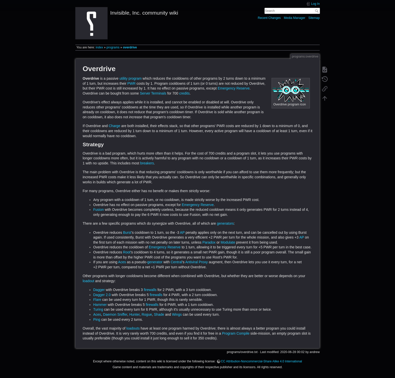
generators (225, 223)
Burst (127, 232)
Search (317, 11)
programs (113, 47)
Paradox (208, 242)
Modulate (228, 242)
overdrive (130, 47)
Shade (159, 314)
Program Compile (235, 333)
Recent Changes (269, 18)
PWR (131, 83)
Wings (177, 314)
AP (182, 232)
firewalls (150, 290)
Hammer (100, 305)
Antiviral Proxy (196, 262)
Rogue (147, 314)
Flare (97, 300)
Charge (114, 126)
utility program (130, 78)
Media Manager (294, 18)
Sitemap (314, 18)
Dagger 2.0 (102, 295)
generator (154, 262)
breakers (147, 163)
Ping (96, 319)
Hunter (134, 314)
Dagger (99, 290)
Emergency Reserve (234, 88)
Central (176, 262)
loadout (88, 281)
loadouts (133, 328)
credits (184, 93)
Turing (98, 309)
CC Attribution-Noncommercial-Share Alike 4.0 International (261, 361)
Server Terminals (153, 93)
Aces (122, 262)
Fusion (98, 210)
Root (126, 252)
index (99, 47)
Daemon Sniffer (115, 314)
